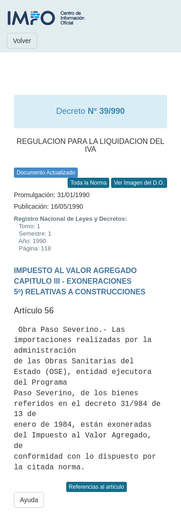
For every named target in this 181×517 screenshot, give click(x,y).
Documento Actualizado (46, 172)
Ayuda (29, 500)
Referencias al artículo (96, 487)
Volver (22, 40)
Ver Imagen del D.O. (139, 183)
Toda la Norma (88, 183)
